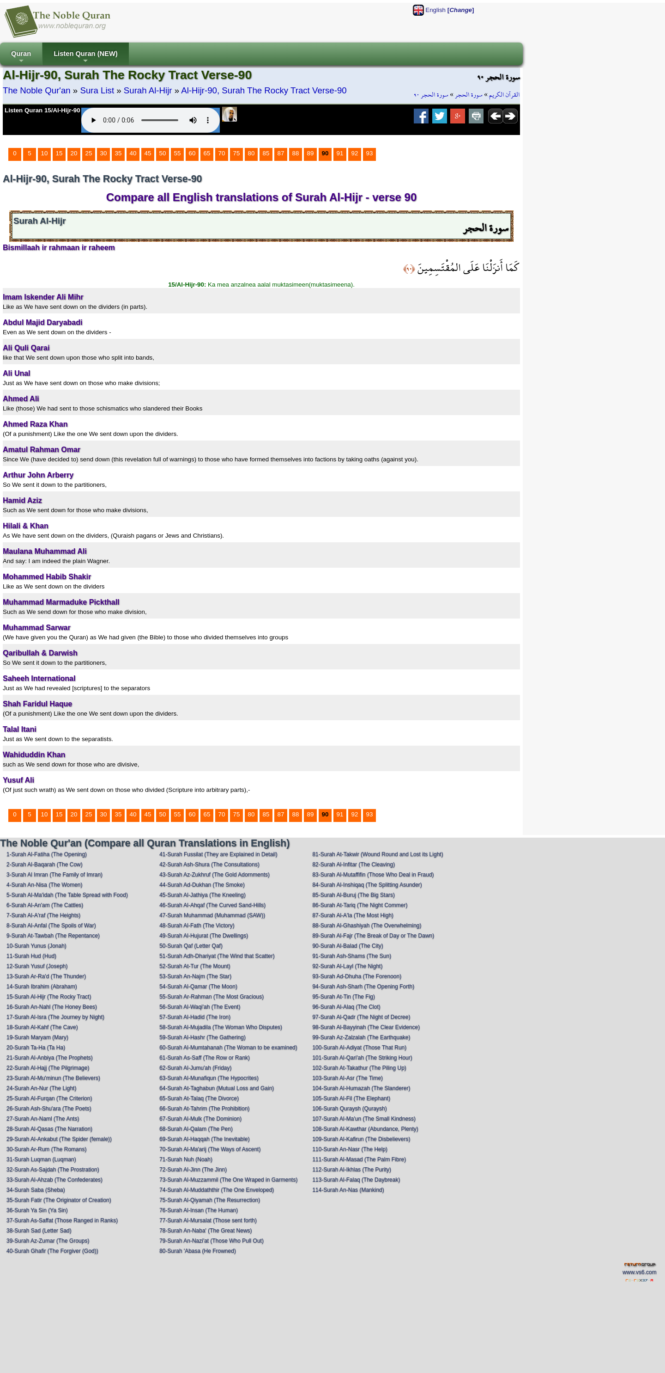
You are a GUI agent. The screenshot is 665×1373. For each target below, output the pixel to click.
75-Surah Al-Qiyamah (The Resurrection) (209, 1200)
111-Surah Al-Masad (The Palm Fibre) (359, 1159)
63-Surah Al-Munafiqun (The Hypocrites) (209, 1078)
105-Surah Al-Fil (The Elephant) (351, 1098)
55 (177, 153)
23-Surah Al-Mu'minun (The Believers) (53, 1078)
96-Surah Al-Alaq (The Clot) (346, 1007)
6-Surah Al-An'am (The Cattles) (44, 905)
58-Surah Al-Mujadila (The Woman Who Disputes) (220, 1027)
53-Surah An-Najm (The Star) (195, 976)
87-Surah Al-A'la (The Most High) (352, 915)
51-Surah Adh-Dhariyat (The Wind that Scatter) (216, 956)
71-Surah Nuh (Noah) (185, 1159)
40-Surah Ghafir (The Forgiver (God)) (52, 1251)
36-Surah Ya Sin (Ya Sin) (37, 1210)
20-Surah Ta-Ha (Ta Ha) (35, 1047)
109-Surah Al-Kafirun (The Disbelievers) (361, 1139)
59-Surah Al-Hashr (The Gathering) (202, 1037)
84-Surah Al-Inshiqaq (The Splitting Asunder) (367, 885)
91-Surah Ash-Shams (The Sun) (351, 956)
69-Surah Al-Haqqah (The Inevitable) (204, 1139)
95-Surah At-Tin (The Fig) (343, 996)
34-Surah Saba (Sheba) (35, 1190)
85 (266, 153)
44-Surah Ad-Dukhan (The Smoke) (202, 885)
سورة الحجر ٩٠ (431, 94)
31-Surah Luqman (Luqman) (41, 1159)
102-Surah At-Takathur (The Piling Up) (359, 1068)
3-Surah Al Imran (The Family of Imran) (54, 874)
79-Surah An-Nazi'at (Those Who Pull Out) (211, 1241)
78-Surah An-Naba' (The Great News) (205, 1230)
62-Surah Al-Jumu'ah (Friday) (195, 1068)
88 (295, 153)
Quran (21, 57)
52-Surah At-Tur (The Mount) (194, 966)
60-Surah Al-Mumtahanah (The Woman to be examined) (228, 1047)
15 (59, 153)
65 (207, 153)
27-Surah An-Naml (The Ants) (42, 1119)
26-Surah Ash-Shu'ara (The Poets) (48, 1108)
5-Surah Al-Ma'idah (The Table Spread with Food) (67, 895)
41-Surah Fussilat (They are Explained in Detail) (218, 854)
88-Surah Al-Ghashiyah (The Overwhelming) (366, 925)
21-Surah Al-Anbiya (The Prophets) (49, 1057)
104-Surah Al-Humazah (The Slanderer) (361, 1088)
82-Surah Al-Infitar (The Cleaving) (353, 864)
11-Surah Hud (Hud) (31, 956)
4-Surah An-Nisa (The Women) (44, 885)
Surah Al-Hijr (148, 90)
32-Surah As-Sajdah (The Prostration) (52, 1169)
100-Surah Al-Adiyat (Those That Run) (359, 1047)
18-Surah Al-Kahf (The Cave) (42, 1027)
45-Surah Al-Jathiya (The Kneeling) (202, 895)
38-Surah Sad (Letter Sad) (39, 1230)
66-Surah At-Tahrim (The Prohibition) (204, 1108)
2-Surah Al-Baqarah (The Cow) (44, 864)
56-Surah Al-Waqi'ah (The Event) (199, 1007)
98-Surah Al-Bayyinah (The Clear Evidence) (366, 1027)
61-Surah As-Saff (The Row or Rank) (204, 1057)
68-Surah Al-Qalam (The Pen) (196, 1129)
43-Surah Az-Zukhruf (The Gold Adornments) (214, 874)
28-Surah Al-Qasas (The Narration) (49, 1129)
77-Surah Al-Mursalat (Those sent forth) (208, 1220)
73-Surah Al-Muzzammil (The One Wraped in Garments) (228, 1180)
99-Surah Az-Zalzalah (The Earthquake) (361, 1037)
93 (369, 153)
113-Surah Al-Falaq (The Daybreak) (356, 1180)
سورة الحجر (469, 94)
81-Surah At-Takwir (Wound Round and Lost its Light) (377, 854)
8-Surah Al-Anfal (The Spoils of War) (51, 925)
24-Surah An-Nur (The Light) (41, 1088)
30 (103, 153)
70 (221, 153)
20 (74, 153)
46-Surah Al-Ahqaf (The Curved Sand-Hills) (212, 905)
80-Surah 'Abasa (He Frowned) (197, 1251)
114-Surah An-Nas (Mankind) (348, 1190)
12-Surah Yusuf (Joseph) (37, 966)
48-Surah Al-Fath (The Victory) (197, 925)
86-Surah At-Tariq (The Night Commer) (359, 905)
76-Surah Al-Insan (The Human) (198, 1210)
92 (354, 153)
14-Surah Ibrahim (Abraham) (41, 986)
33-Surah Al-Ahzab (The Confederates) (54, 1180)
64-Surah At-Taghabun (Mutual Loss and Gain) (216, 1088)
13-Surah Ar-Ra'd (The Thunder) (46, 976)
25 (88, 153)
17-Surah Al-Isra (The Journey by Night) (55, 1017)
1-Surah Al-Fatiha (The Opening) (46, 854)
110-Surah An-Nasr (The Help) (349, 1149)
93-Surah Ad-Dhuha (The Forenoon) (356, 976)
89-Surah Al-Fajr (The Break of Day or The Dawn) (373, 935)
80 (251, 153)
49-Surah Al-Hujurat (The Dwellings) (203, 935)
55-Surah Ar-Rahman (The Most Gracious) (211, 996)
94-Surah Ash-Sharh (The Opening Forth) (363, 986)
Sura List (97, 90)
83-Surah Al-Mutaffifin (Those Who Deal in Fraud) (373, 874)
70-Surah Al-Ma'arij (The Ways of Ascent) (209, 1149)
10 (44, 153)
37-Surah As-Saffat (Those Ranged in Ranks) (62, 1220)
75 (236, 153)
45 (148, 153)
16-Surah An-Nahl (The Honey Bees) (51, 1007)
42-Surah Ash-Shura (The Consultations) (209, 864)
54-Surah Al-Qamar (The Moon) (198, 986)
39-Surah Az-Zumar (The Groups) (47, 1241)
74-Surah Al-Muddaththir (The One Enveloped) (216, 1190)
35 (118, 153)
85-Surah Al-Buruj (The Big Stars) (353, 895)
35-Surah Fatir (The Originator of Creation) (58, 1200)
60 (192, 153)
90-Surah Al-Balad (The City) (347, 946)
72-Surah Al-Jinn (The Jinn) (193, 1169)
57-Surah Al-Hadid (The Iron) (194, 1017)
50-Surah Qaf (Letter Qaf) (191, 946)
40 (133, 153)
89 (310, 153)
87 (281, 153)
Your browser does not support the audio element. (150, 120)
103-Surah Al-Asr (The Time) (347, 1078)
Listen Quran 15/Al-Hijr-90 (42, 110)
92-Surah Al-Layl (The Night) (347, 966)
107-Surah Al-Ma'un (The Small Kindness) (364, 1119)
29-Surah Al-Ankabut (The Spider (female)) (59, 1139)
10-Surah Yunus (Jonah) (36, 946)
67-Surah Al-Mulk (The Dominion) (200, 1119)
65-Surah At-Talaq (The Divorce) (199, 1098)
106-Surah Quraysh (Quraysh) (349, 1108)
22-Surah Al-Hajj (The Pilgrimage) (47, 1068)
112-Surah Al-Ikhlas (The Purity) (351, 1169)
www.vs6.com (639, 1272)
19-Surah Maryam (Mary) (37, 1037)
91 (340, 153)
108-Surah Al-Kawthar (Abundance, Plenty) (365, 1129)
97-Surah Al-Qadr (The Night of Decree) (361, 1017)
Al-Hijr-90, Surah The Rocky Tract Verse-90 (263, 90)
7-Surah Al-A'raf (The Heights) (43, 915)
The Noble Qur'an (37, 90)
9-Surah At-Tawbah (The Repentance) (53, 935)
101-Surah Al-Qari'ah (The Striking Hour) (362, 1057)
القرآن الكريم (504, 94)
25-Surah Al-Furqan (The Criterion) (49, 1098)
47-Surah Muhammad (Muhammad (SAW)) (212, 915)
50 (162, 153)
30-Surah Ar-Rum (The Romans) (46, 1149)
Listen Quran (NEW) (85, 57)
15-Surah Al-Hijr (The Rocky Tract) (48, 996)
